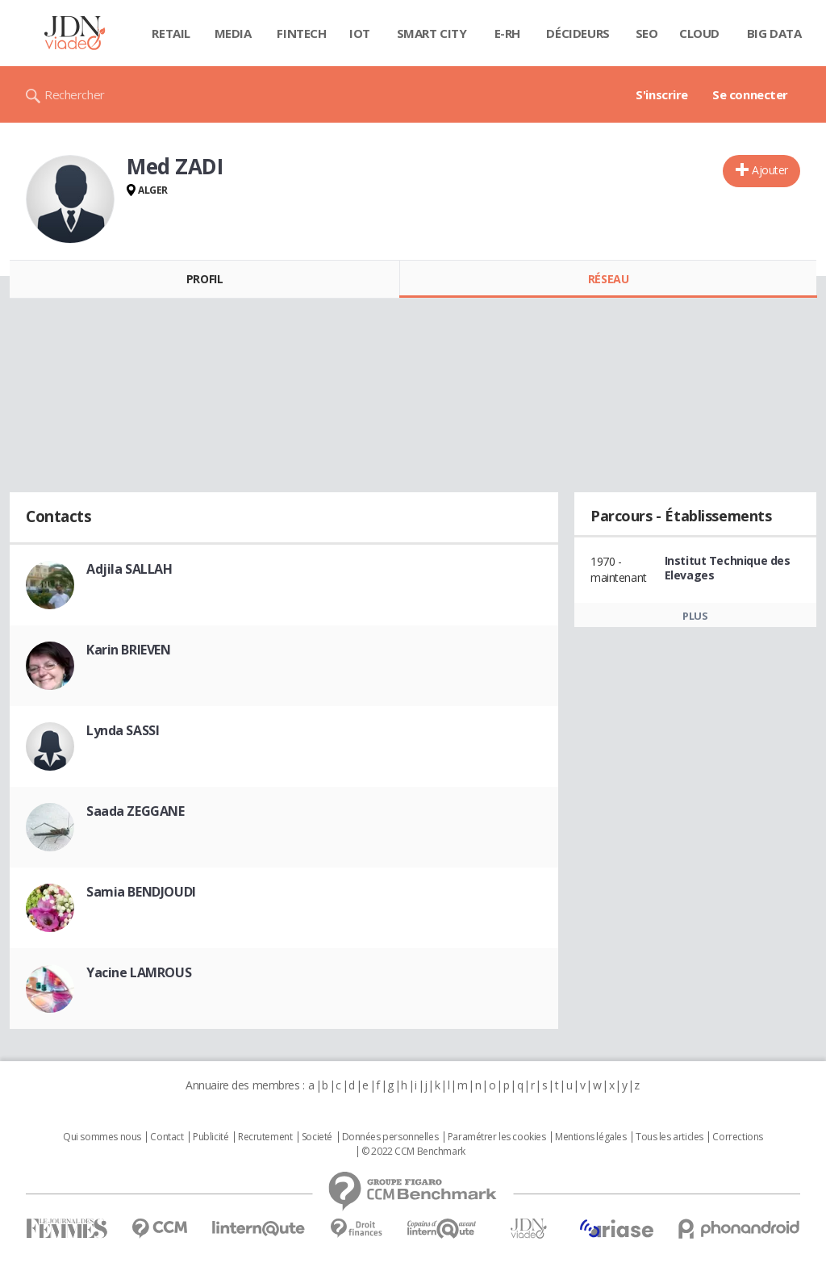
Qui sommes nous (102, 1137)
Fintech (301, 33)
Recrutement (265, 1137)
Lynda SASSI (122, 730)
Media (233, 33)
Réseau (608, 278)
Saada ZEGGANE (135, 811)
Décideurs (577, 33)
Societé (317, 1137)
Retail (171, 33)
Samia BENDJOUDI (141, 892)
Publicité (210, 1137)
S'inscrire (662, 94)
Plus (694, 615)
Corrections (737, 1137)
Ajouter (770, 170)
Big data (774, 33)
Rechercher (74, 94)
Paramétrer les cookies (497, 1137)
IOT (359, 33)
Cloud (699, 33)
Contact (166, 1137)
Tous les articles (669, 1137)
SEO (647, 33)
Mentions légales (590, 1137)
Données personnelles (390, 1137)
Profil (204, 278)
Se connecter (750, 94)
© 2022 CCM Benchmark (413, 1151)
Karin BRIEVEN (128, 649)
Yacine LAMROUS (138, 972)
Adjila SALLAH (129, 569)
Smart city (432, 33)
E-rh (507, 33)
